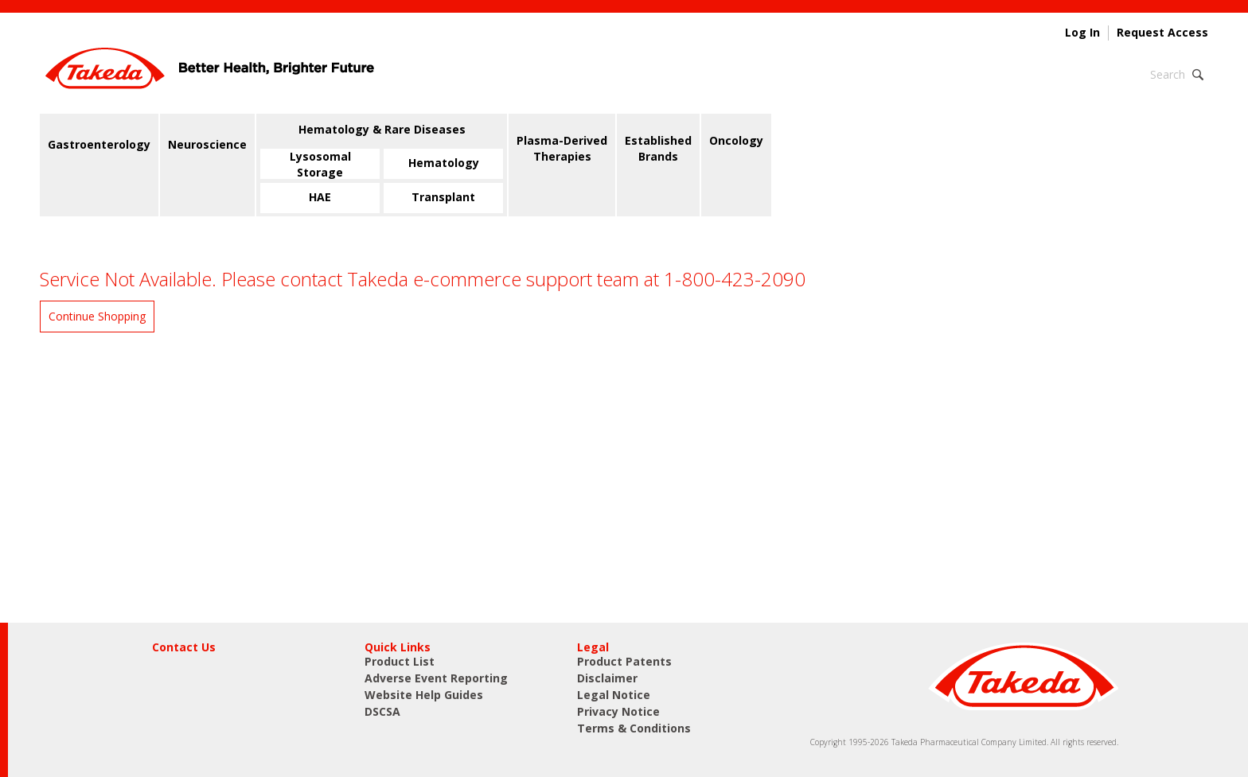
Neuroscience (207, 144)
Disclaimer (607, 678)
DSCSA (382, 711)
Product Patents (624, 661)
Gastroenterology (99, 144)
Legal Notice (613, 694)
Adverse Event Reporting (436, 678)
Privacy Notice (618, 711)
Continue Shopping (97, 316)
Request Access (1162, 32)
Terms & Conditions (634, 728)
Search (1167, 74)
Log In (1082, 32)
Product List (400, 661)
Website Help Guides (424, 694)
